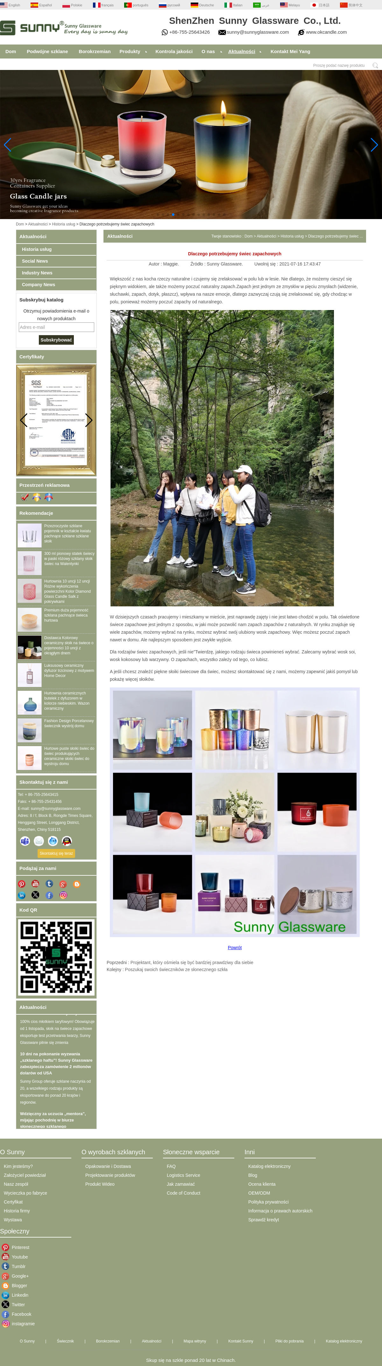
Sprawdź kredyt (263, 1219)
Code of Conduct (183, 1193)
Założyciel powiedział (25, 1175)
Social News (35, 261)
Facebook (16, 1314)
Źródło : (198, 263)
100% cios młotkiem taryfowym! (51, 1014)
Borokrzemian (95, 51)
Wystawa (13, 1219)
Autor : (156, 263)
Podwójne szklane (47, 51)
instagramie (16, 1323)
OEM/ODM (259, 1193)
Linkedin (16, 1295)
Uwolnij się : (266, 263)
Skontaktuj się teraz (56, 853)
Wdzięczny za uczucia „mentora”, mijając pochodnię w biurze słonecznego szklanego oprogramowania (53, 1125)
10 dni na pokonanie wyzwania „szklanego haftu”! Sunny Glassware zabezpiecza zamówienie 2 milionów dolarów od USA (56, 1065)
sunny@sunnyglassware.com (258, 32)
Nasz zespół (16, 1184)
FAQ (171, 1166)
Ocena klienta (262, 1184)
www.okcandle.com (326, 32)
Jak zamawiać (181, 1184)
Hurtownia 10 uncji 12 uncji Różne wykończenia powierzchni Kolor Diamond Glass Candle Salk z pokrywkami (67, 591)
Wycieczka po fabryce (25, 1193)
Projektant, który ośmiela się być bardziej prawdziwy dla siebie (192, 962)
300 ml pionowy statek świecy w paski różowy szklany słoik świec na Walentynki (69, 558)
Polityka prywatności (268, 1201)
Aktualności (241, 51)
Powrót (235, 947)
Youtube (16, 1256)
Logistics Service (183, 1175)
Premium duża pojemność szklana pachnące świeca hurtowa (66, 615)
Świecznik (65, 1341)
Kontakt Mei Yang (290, 51)
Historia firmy (17, 1210)
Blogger (16, 1285)
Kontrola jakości (174, 51)
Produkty (130, 51)
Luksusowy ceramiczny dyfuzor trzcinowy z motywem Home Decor (69, 670)
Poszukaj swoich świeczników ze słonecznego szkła (176, 969)
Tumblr (16, 1266)
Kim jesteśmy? (18, 1166)
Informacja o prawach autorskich (280, 1210)
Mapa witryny (195, 1341)
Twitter (16, 1304)
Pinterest (16, 1247)
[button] (158, 214)
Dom (10, 51)
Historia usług (63, 224)
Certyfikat (13, 1201)
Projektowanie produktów (110, 1175)
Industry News (37, 272)
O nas (208, 51)
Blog (252, 1175)
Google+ (16, 1276)
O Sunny (27, 1341)
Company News (38, 284)
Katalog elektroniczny (269, 1166)
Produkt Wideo (100, 1184)
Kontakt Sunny (240, 1341)
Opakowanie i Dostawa (108, 1166)
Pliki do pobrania (289, 1341)
